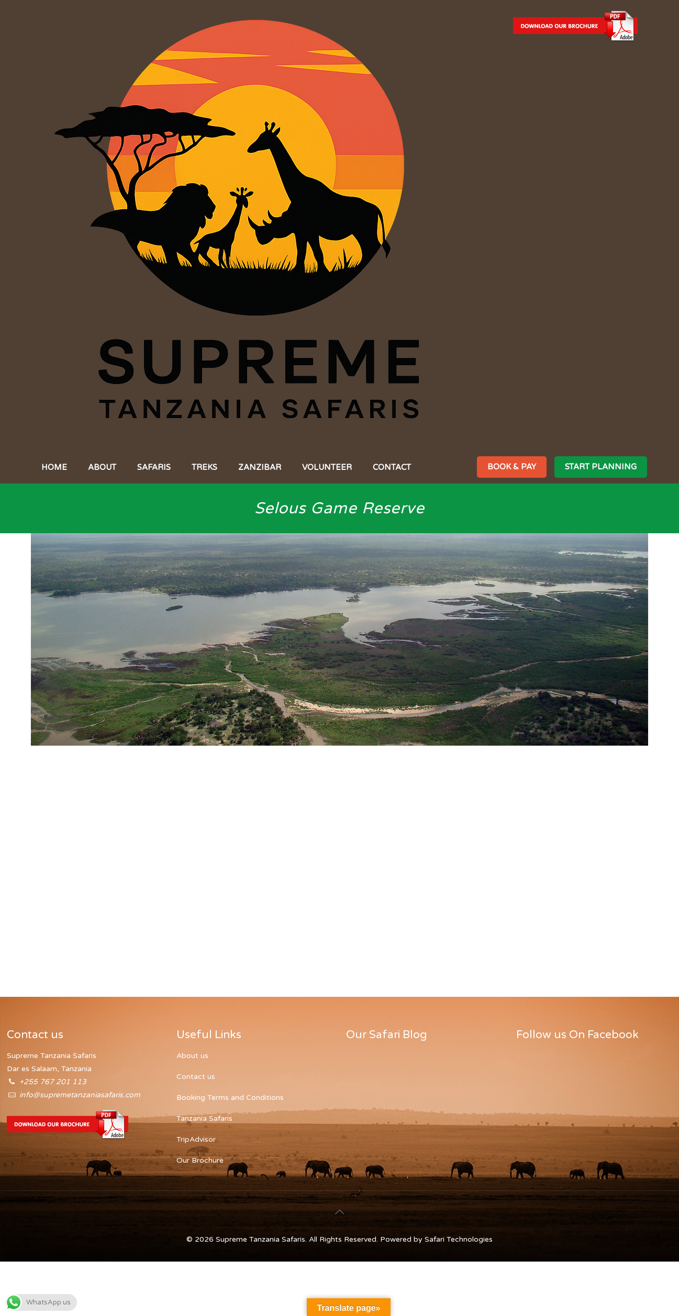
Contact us (195, 1076)
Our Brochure (200, 1160)
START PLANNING (601, 466)
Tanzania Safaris (204, 1118)
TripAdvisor (196, 1139)
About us (192, 1055)
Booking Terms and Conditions (230, 1097)
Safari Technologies (459, 1239)
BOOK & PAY (511, 466)
